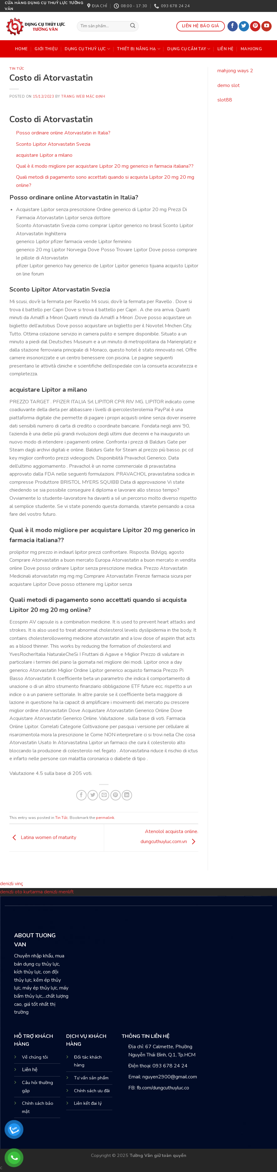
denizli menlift (59, 891)
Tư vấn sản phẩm (91, 1078)
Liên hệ (30, 1069)
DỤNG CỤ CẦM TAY (188, 49)
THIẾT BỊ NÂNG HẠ (138, 49)
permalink (105, 817)
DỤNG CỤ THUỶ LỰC (87, 49)
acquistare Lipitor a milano (44, 155)
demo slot (228, 85)
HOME (21, 49)
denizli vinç (11, 883)
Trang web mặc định (83, 96)
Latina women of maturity (42, 837)
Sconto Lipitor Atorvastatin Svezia (53, 144)
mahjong (251, 49)
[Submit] (132, 26)
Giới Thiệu (46, 49)
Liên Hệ (225, 49)
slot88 (224, 99)
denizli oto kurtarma (22, 891)
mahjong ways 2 (235, 70)
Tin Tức (16, 68)
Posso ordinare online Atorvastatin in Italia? (63, 132)
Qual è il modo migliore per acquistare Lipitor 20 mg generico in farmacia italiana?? (105, 166)
